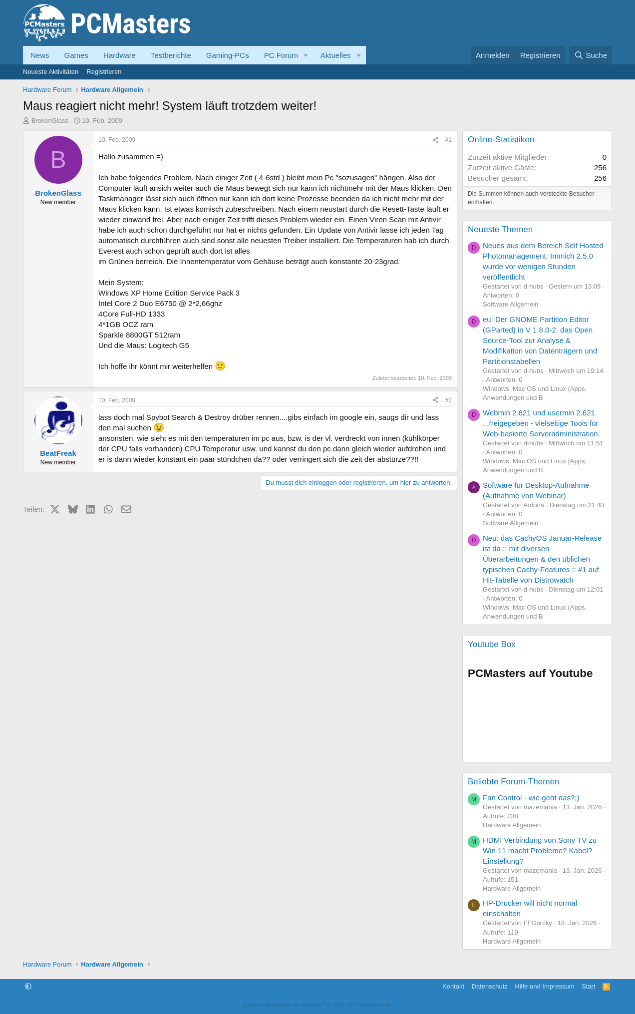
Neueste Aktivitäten (50, 71)
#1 (448, 139)
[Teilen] (435, 140)
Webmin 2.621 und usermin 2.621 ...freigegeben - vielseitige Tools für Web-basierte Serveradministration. (541, 423)
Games (76, 55)
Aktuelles (335, 55)
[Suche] (590, 55)
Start (588, 986)
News (39, 55)
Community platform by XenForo (317, 1005)
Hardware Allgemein (512, 825)
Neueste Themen (500, 229)
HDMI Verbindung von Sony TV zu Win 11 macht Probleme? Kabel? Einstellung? (540, 850)
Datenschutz (490, 986)
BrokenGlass (49, 120)
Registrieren (103, 71)
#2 (448, 400)
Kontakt (453, 986)
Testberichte (171, 55)
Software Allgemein (510, 304)
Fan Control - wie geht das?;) (531, 797)
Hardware (119, 55)
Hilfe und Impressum (544, 986)
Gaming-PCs (227, 55)
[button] (306, 55)
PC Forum (281, 55)
